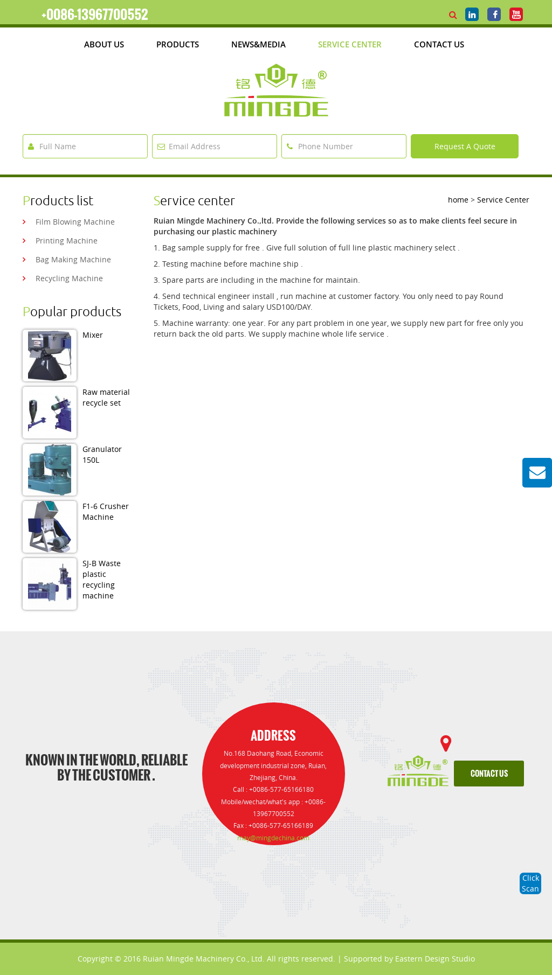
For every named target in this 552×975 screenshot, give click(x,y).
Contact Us (439, 44)
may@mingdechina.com (273, 837)
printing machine (67, 240)
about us (104, 44)
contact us (489, 773)
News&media (258, 44)
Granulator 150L (102, 454)
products (177, 44)
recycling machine (69, 278)
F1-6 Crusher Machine (105, 511)
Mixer (92, 335)
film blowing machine (75, 222)
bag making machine (73, 259)
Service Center (350, 44)
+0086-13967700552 (95, 14)
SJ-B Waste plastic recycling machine (101, 579)
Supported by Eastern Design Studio (409, 958)
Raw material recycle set (106, 397)
